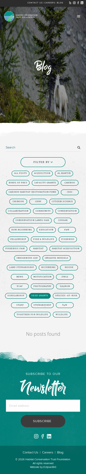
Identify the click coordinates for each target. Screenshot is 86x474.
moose (69, 267)
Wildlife (62, 314)
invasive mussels (56, 258)
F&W (66, 229)
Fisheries (67, 239)
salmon (65, 286)
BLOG (60, 3)
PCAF (20, 286)
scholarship (15, 295)
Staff (20, 305)
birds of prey (18, 182)
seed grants (39, 295)
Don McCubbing (21, 229)
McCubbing (48, 267)
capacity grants (45, 182)
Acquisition (42, 173)
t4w (64, 305)
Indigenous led (27, 258)
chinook (18, 201)
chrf (38, 201)
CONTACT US (35, 3)
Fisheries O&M (15, 248)
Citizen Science (62, 201)
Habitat (38, 248)
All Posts (20, 173)
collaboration (18, 211)
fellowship (18, 239)
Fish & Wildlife (43, 239)
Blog (60, 452)
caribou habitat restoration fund (32, 192)
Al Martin (64, 173)
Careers (47, 452)
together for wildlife (32, 314)
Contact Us (30, 452)
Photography (42, 286)
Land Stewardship (21, 267)
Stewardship (42, 305)
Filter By (42, 162)
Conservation (67, 211)
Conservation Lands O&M (32, 220)
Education (46, 229)
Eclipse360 (49, 467)
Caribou (69, 182)
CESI (69, 192)
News (19, 276)
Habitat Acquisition (66, 248)
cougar (63, 220)
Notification (42, 276)
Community (43, 211)
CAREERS (49, 3)
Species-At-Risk (66, 295)
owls (65, 276)
